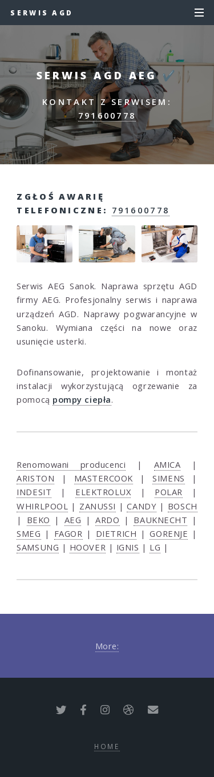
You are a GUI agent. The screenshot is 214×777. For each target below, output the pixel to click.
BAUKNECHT (160, 519)
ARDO (107, 519)
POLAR (169, 491)
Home (107, 746)
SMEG (29, 533)
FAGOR (68, 533)
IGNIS (127, 547)
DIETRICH (116, 533)
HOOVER (88, 547)
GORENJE (169, 533)
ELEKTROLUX (103, 491)
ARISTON (35, 478)
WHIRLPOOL (42, 506)
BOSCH (182, 506)
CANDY (141, 506)
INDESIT (34, 491)
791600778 (107, 115)
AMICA (167, 464)
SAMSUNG (38, 547)
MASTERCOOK (104, 478)
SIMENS (168, 478)
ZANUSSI (97, 506)
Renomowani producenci (71, 464)
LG (155, 547)
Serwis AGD (41, 12)
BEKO (38, 519)
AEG (73, 519)
